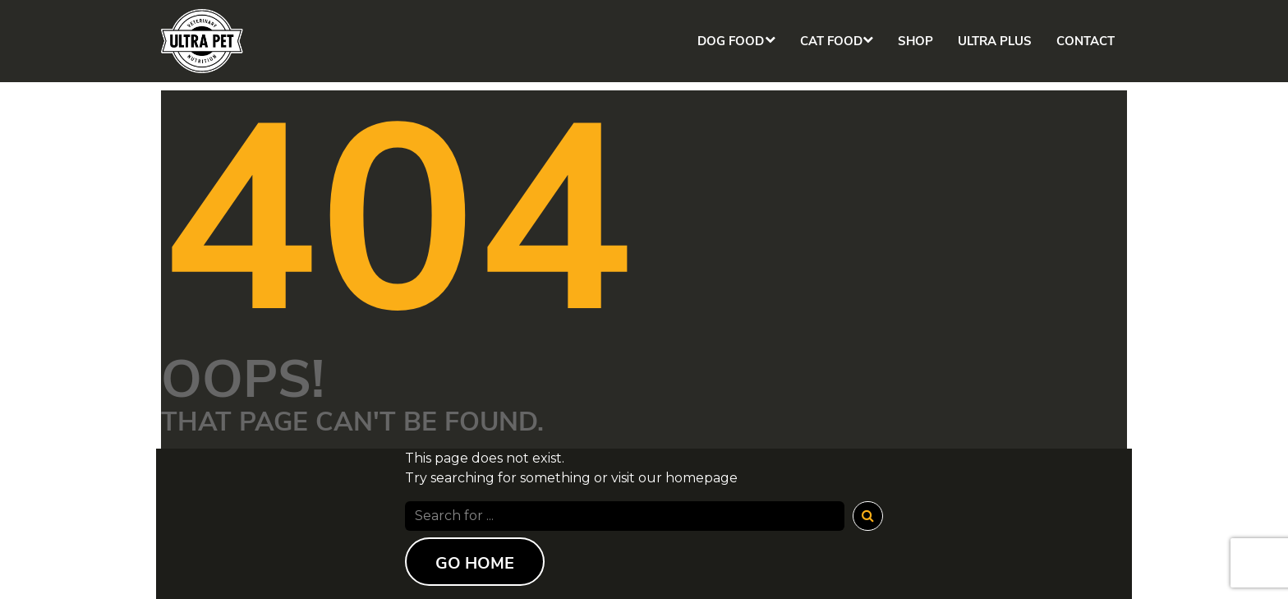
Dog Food (723, 41)
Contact (1085, 41)
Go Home (474, 563)
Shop (915, 41)
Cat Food (827, 41)
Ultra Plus (995, 41)
